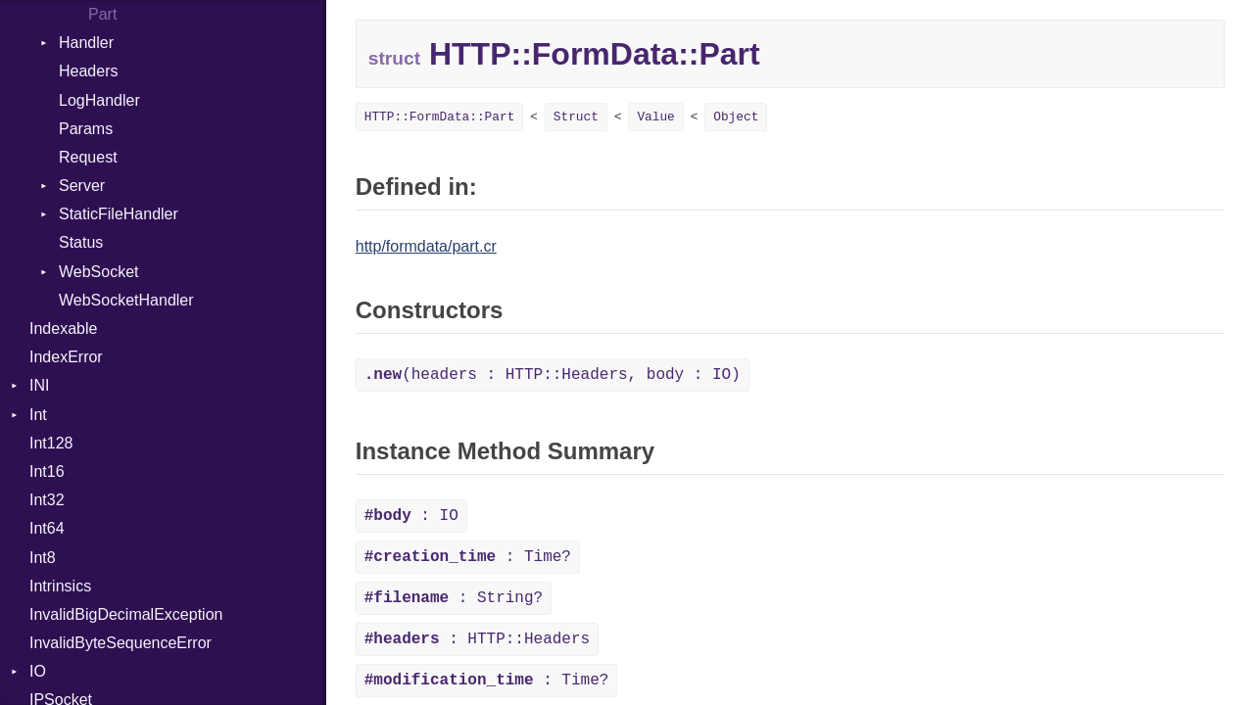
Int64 (47, 528)
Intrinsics (60, 586)
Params (86, 128)
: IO (411, 516)
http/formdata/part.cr (426, 246)
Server (82, 185)
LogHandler (99, 100)
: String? (453, 598)
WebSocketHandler (126, 300)
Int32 (47, 500)
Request (88, 157)
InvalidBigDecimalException (125, 614)
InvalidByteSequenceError (120, 642)
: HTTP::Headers (477, 639)
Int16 (47, 471)
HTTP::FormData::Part (439, 117)
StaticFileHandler (118, 214)
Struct (576, 117)
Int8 (42, 557)
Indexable (63, 328)
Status (81, 242)
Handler (86, 42)
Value (655, 117)
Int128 (50, 443)
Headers (88, 71)
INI (39, 385)
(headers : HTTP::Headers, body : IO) (552, 375)
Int (38, 414)
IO (37, 671)
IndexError (66, 357)
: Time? (467, 557)
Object (735, 117)
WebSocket (99, 271)
